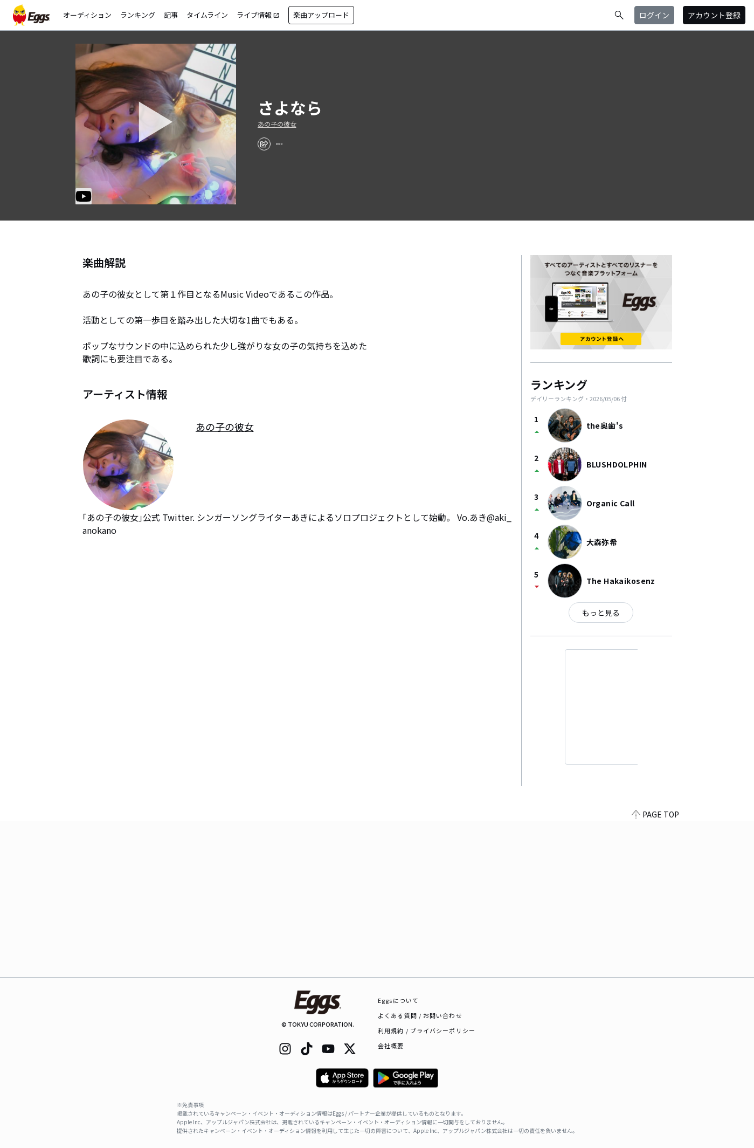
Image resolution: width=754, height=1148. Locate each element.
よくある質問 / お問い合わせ (420, 1015)
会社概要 (391, 1045)
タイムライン (207, 15)
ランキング (137, 15)
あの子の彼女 (277, 124)
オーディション (87, 15)
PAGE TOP (655, 970)
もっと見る (601, 612)
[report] (279, 144)
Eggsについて (398, 1000)
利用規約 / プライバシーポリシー (426, 1030)
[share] (264, 144)
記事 (171, 15)
